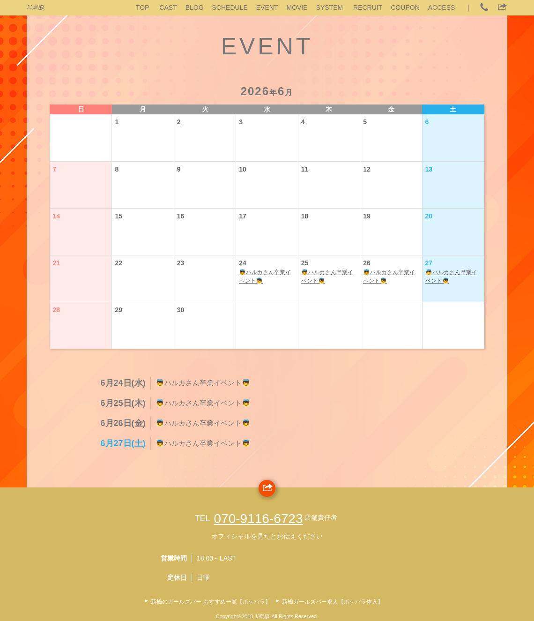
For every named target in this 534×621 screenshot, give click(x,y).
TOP (142, 7)
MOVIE (296, 7)
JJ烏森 (36, 7)
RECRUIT (367, 7)
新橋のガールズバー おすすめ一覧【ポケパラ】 (210, 602)
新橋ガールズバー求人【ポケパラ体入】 (332, 602)
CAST (168, 7)
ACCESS (441, 7)
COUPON (405, 7)
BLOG (194, 7)
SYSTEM (329, 7)
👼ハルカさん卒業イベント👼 (265, 276)
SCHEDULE (230, 7)
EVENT (267, 7)
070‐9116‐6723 (258, 518)
